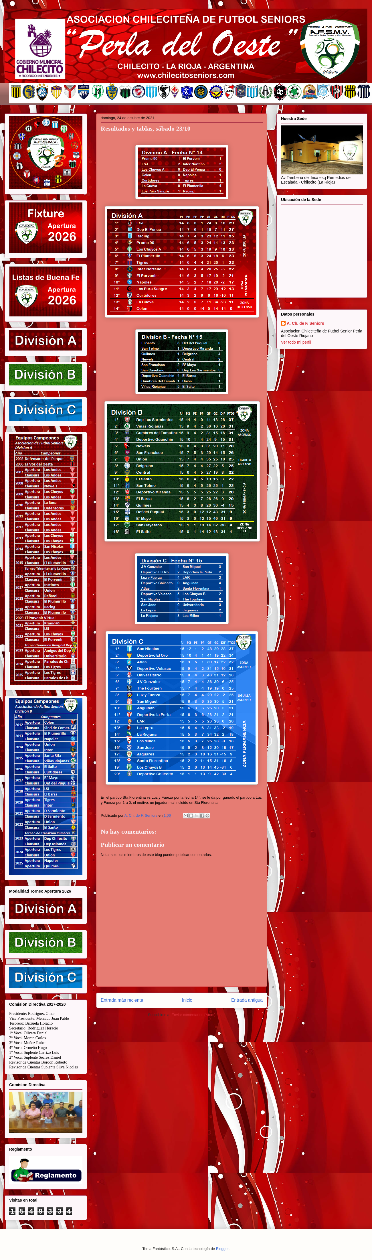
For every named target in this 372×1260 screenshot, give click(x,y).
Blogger (222, 1249)
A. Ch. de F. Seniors (305, 323)
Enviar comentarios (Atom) (193, 1015)
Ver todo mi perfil (296, 342)
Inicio (187, 1000)
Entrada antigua (247, 1000)
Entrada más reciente (122, 1000)
